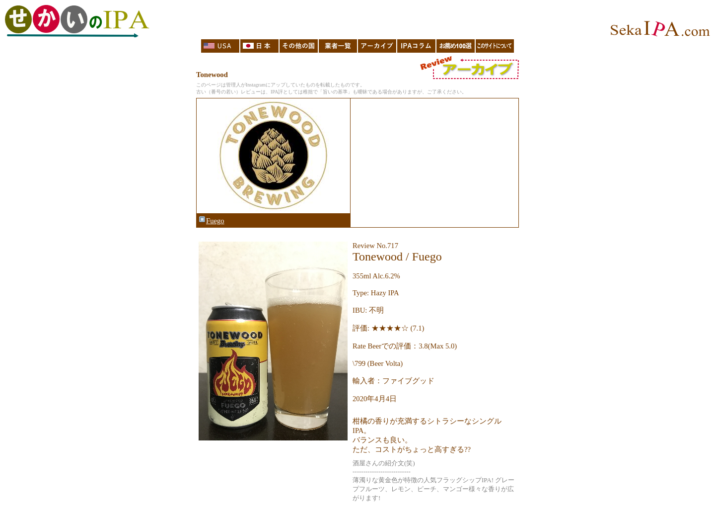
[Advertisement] (434, 163)
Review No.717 (375, 246)
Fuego (211, 221)
